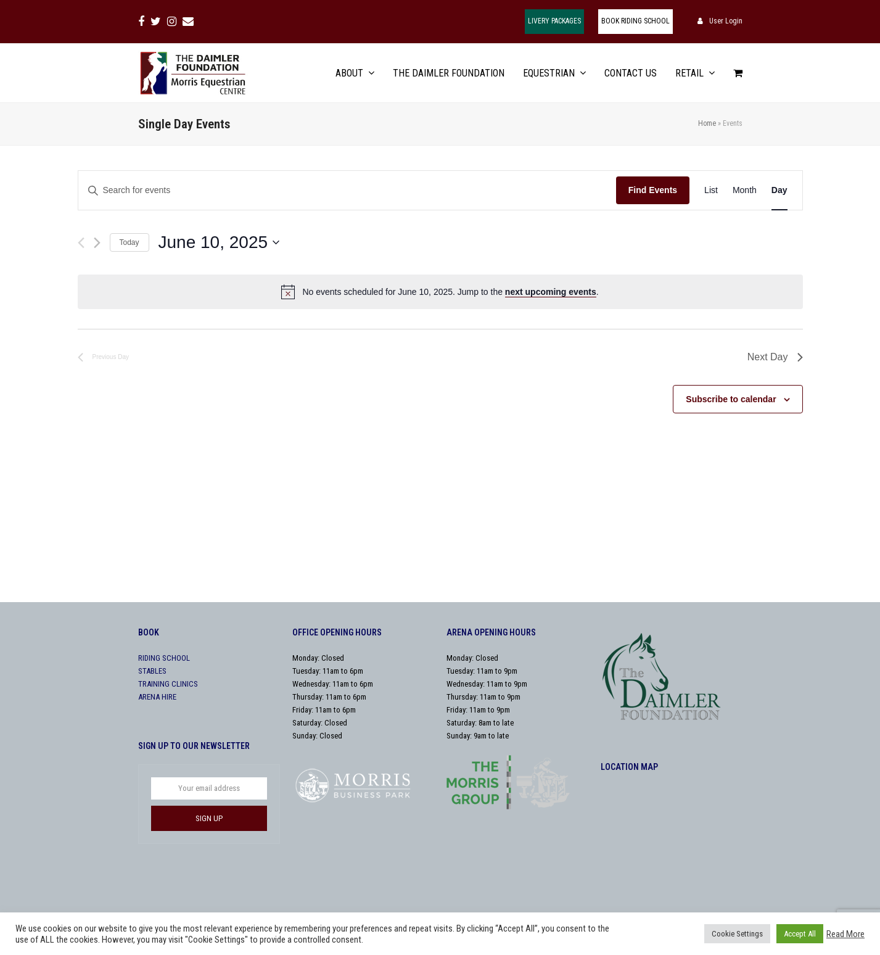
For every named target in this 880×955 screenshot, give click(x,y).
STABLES (152, 671)
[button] (738, 73)
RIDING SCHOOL (164, 658)
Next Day (775, 357)
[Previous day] (81, 243)
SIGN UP (209, 818)
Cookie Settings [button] (737, 933)
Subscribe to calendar (731, 399)
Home (707, 123)
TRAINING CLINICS (168, 683)
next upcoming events (550, 292)
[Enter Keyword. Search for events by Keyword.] (347, 190)
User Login (725, 21)
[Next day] (97, 243)
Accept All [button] (800, 933)
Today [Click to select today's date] (129, 242)
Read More (845, 934)
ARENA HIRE (157, 696)
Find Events (652, 190)
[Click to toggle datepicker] (219, 242)
